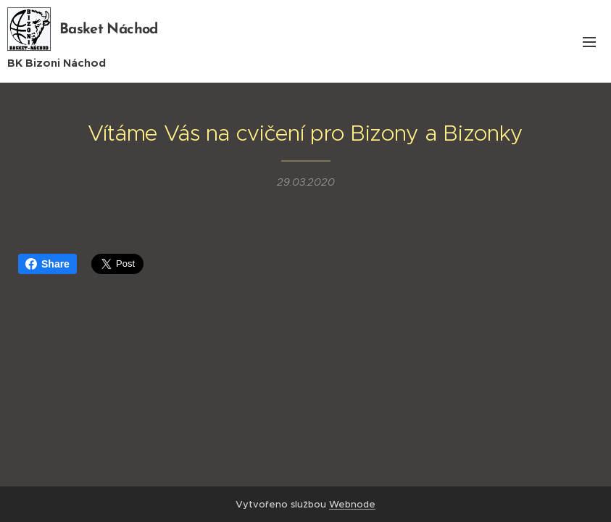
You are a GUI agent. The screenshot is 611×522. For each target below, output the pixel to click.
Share (47, 264)
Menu (589, 42)
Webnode (352, 504)
